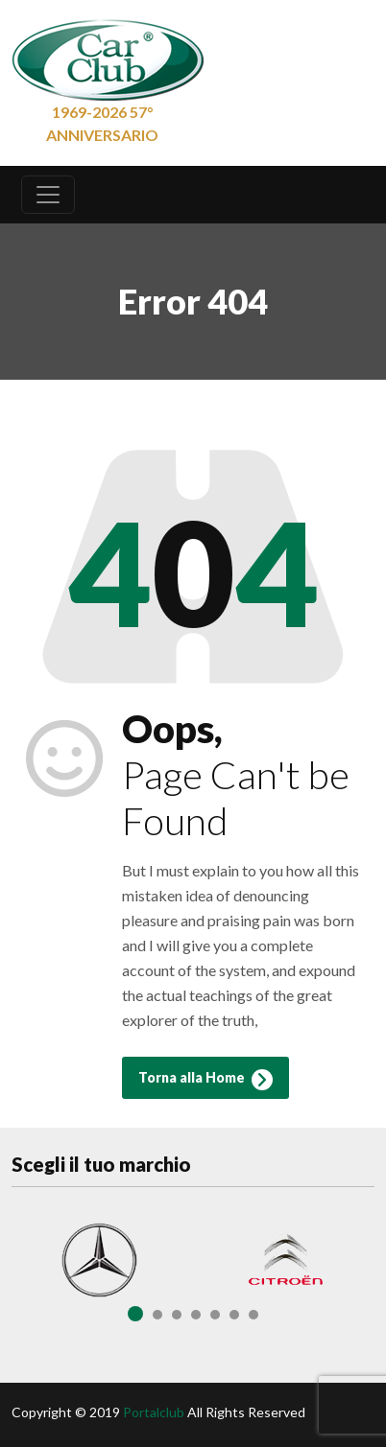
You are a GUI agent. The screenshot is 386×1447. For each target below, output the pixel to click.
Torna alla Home (205, 1079)
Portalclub (153, 1412)
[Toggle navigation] (48, 194)
